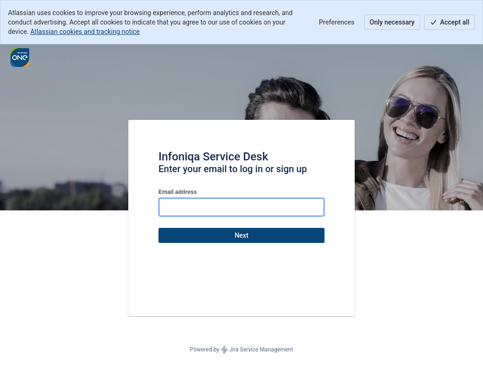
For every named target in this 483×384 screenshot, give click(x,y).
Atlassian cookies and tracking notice (85, 31)
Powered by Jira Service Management (241, 350)
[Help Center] (20, 57)
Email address (177, 192)
